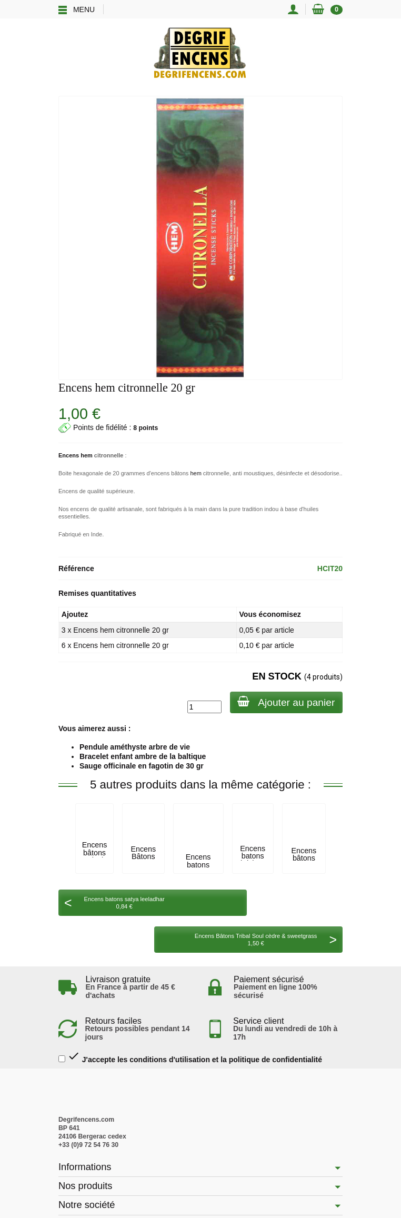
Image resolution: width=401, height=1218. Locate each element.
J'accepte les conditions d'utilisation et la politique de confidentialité (190, 1020)
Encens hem (75, 455)
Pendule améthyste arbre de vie (134, 747)
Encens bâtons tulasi (94, 852)
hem (195, 473)
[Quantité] (203, 707)
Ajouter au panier (285, 702)
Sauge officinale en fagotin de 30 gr (141, 766)
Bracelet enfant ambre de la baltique (142, 756)
